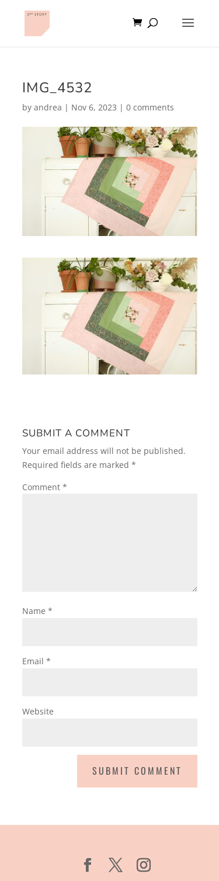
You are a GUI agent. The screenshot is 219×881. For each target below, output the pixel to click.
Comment (44, 486)
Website (38, 711)
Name (37, 610)
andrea (48, 107)
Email (36, 661)
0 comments (150, 107)
